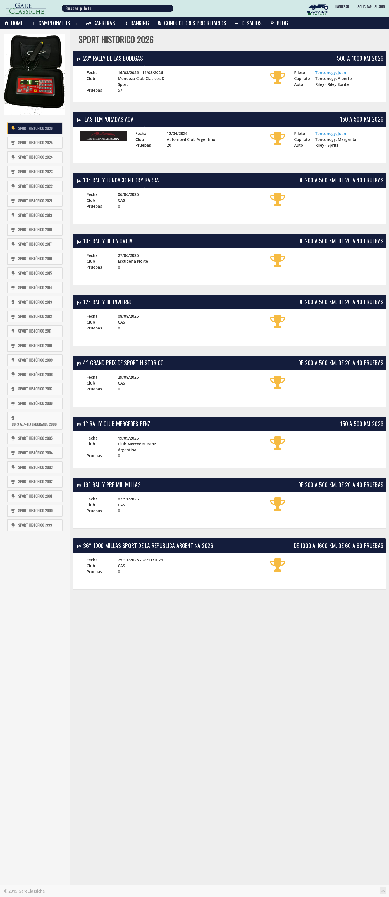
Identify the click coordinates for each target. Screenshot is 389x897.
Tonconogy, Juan (330, 72)
